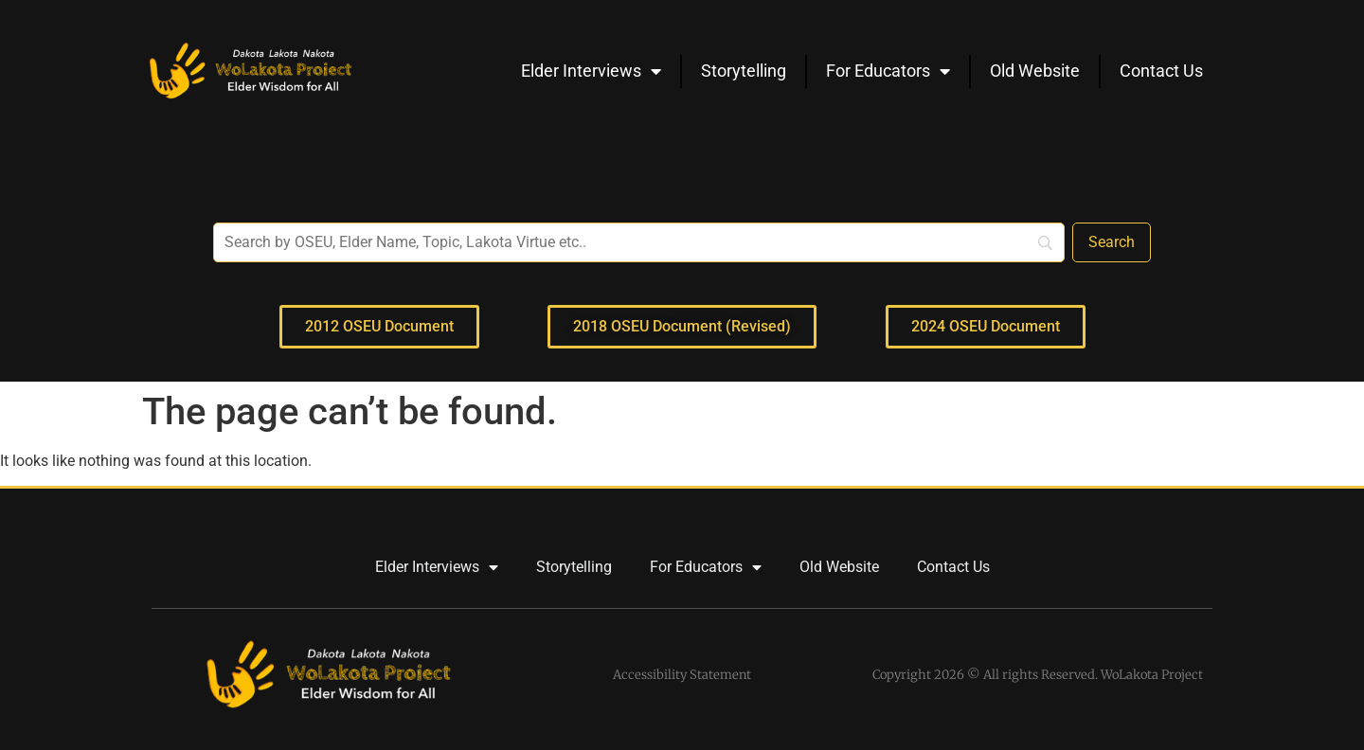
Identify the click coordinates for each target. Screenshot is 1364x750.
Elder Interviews (591, 71)
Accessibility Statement (682, 675)
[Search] (1111, 242)
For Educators (888, 71)
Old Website (1035, 70)
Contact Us (1161, 70)
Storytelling (743, 70)
